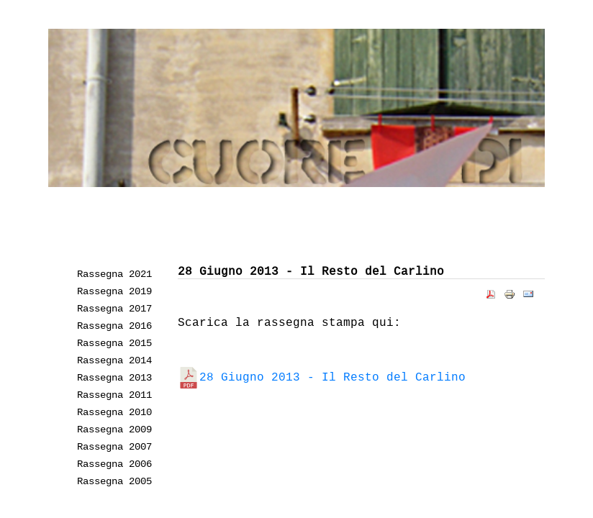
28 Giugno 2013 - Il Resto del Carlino (322, 377)
